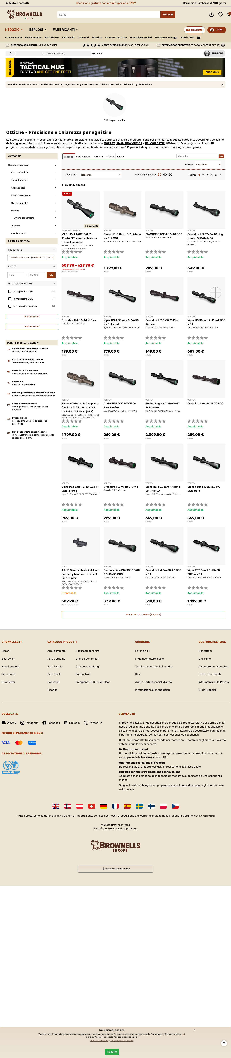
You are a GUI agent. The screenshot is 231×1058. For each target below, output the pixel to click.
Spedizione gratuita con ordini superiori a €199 (106, 3)
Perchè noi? (142, 650)
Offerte (219, 29)
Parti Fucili (68, 37)
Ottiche (106, 272)
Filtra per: (189, 164)
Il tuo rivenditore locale (149, 658)
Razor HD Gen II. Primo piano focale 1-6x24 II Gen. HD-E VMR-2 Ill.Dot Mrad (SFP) (80, 407)
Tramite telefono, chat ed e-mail (28, 362)
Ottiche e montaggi (166, 37)
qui (183, 1034)
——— (199, 37)
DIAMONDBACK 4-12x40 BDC (163, 234)
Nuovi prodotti (10, 666)
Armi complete (13, 37)
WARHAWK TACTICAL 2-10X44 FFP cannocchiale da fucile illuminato (79, 238)
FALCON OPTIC (155, 143)
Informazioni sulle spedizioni (153, 689)
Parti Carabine (33, 37)
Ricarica (97, 37)
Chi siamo (205, 658)
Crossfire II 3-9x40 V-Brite (121, 486)
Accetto (112, 1051)
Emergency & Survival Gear (93, 682)
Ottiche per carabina (70, 272)
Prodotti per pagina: (145, 174)
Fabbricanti (64, 30)
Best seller (8, 658)
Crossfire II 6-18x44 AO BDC (205, 403)
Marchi (6, 650)
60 (170, 174)
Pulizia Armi (187, 37)
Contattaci (205, 650)
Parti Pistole (52, 37)
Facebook (51, 723)
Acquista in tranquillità (23, 384)
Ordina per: (71, 174)
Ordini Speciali (208, 689)
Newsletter (8, 682)
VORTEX (109, 143)
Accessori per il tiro (116, 37)
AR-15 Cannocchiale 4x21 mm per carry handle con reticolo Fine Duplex (80, 574)
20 (159, 174)
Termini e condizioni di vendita (154, 666)
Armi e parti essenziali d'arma (153, 682)
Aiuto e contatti (17, 3)
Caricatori (83, 37)
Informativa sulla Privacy (214, 682)
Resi (137, 674)
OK (51, 274)
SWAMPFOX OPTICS (129, 143)
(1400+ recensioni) (125, 45)
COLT (64, 566)
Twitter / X (93, 723)
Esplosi (36, 30)
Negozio (12, 30)
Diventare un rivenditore (214, 666)
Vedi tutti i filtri (31, 316)
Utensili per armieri (141, 37)
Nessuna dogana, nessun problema (29, 373)
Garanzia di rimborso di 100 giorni (204, 3)
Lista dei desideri (221, 15)
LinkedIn (72, 723)
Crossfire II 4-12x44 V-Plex (79, 320)
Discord (9, 722)
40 (165, 174)
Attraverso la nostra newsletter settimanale (33, 395)
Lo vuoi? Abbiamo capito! (24, 351)
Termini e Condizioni (99, 1040)
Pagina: (192, 174)
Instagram (29, 723)
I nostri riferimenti (210, 674)
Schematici (9, 674)
